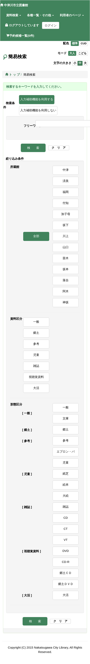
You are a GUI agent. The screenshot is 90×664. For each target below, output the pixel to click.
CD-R (65, 561)
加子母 (65, 214)
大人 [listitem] (72, 53)
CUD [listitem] (84, 43)
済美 (66, 181)
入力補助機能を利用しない (38, 110)
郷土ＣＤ (66, 573)
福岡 (66, 192)
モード (62, 53)
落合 (66, 280)
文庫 (66, 418)
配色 (66, 43)
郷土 (36, 332)
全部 (36, 236)
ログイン (51, 25)
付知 (66, 203)
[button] (13, 15)
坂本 (66, 269)
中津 (66, 170)
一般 (36, 321)
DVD (65, 550)
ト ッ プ (12, 74)
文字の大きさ (62, 63)
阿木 (66, 291)
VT (65, 539)
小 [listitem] (74, 63)
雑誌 (36, 366)
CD (65, 517)
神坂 (66, 302)
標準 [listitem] (75, 43)
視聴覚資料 (36, 377)
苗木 (66, 258)
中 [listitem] (80, 63)
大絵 (66, 495)
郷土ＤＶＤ (65, 584)
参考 (36, 343)
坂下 (66, 225)
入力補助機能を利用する (36, 99)
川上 (66, 236)
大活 (36, 388)
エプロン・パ (66, 451)
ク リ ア (58, 147)
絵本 (66, 484)
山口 (66, 247)
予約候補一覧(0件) (20, 35)
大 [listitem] (85, 63)
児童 (36, 354)
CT (66, 528)
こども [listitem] (82, 53)
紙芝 (66, 473)
